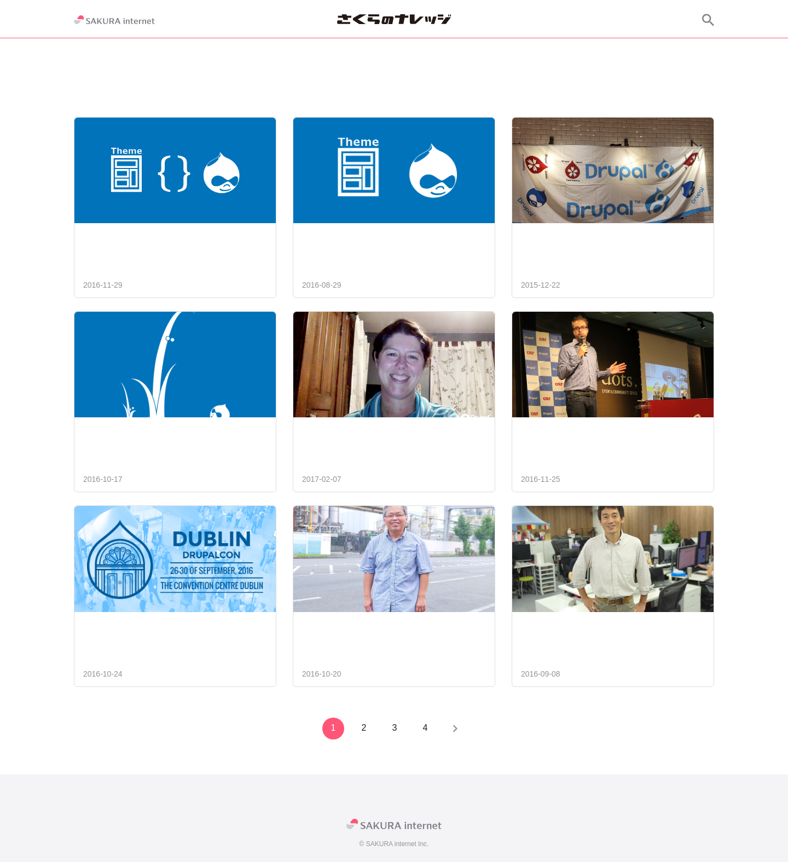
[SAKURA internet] (114, 19)
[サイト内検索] (708, 19)
